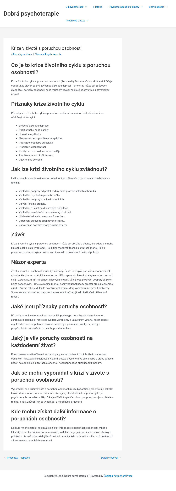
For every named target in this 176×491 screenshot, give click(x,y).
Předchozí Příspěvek (17, 457)
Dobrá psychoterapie (31, 13)
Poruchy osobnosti (23, 54)
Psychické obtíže (76, 20)
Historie (95, 6)
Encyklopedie (153, 7)
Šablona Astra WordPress (118, 475)
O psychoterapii (75, 7)
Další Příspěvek (111, 457)
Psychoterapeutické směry (122, 7)
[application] (84, 7)
